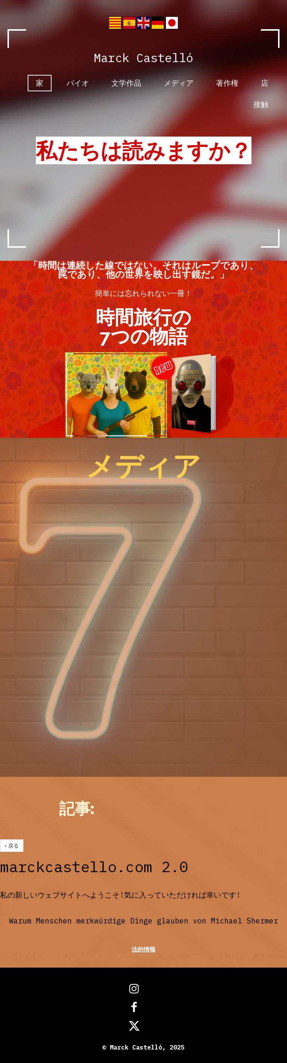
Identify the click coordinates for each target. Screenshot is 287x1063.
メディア (179, 83)
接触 (260, 104)
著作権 (227, 83)
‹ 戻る (12, 846)
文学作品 (126, 83)
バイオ (78, 83)
